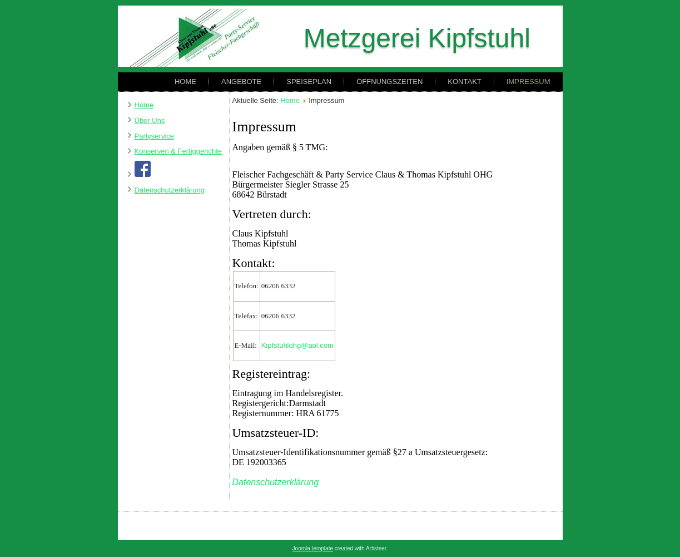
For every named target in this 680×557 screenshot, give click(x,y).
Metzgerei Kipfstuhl (417, 38)
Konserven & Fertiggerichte (178, 151)
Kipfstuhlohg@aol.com (297, 345)
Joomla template (312, 548)
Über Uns (150, 120)
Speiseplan (308, 81)
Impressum (528, 81)
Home (185, 81)
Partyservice (155, 136)
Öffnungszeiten (389, 81)
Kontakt (464, 81)
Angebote (241, 81)
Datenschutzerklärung (170, 190)
